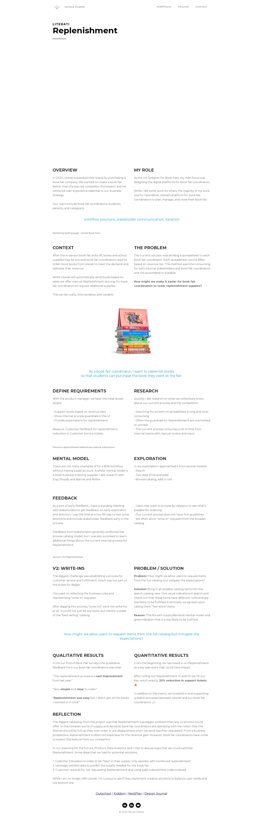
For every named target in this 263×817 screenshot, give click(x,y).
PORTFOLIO (163, 6)
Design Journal (155, 793)
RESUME (183, 6)
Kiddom (120, 793)
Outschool (103, 793)
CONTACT (201, 6)
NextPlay (135, 793)
